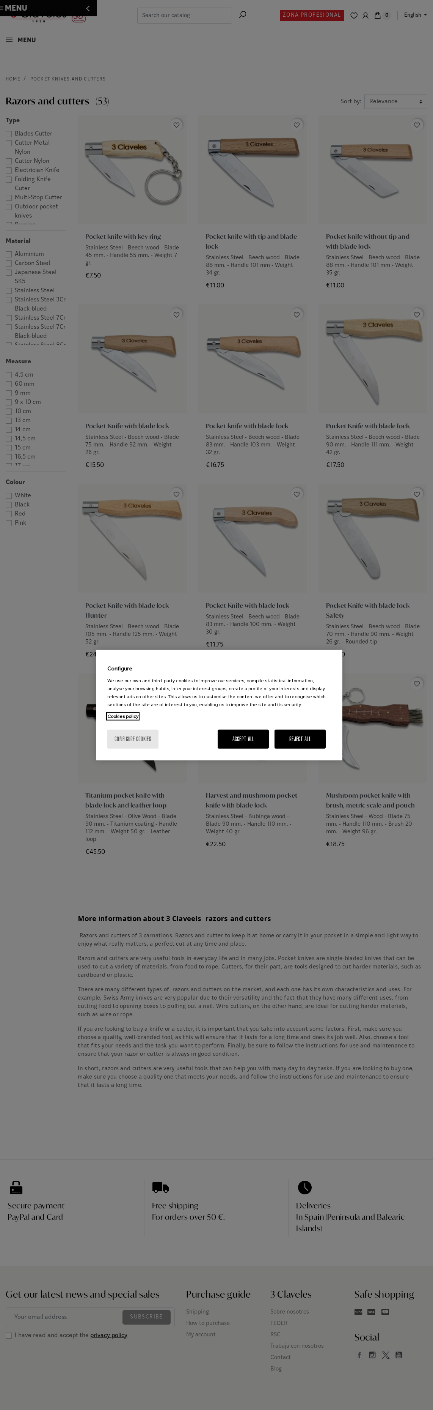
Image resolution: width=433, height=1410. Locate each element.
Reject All (300, 738)
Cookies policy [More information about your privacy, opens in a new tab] (122, 716)
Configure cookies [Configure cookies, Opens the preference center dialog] (133, 738)
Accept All (243, 738)
